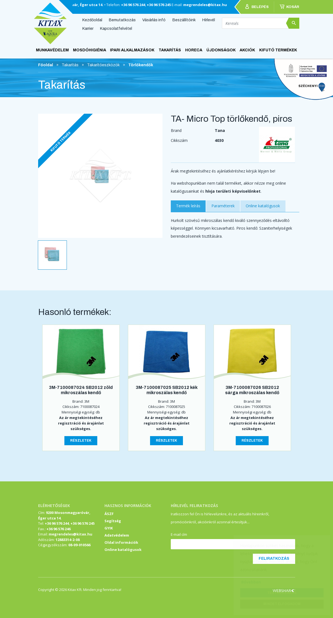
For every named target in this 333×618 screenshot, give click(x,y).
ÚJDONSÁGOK (221, 50)
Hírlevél (208, 20)
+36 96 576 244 (133, 4)
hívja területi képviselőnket (233, 191)
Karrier (87, 28)
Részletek (80, 440)
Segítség (112, 520)
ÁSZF (109, 513)
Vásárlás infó (154, 20)
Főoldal (45, 65)
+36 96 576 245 (159, 4)
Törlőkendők (140, 65)
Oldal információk (121, 542)
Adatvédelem (116, 535)
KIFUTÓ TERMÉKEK (278, 50)
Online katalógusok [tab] (263, 205)
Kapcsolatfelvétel (116, 28)
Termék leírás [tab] (188, 205)
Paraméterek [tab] (223, 205)
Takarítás (170, 50)
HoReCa (193, 50)
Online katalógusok (122, 549)
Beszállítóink (184, 20)
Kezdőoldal (92, 20)
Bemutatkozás (122, 20)
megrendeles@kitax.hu (205, 4)
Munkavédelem (52, 50)
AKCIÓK (247, 50)
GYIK (108, 528)
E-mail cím (179, 534)
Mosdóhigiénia (89, 50)
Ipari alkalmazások (132, 50)
